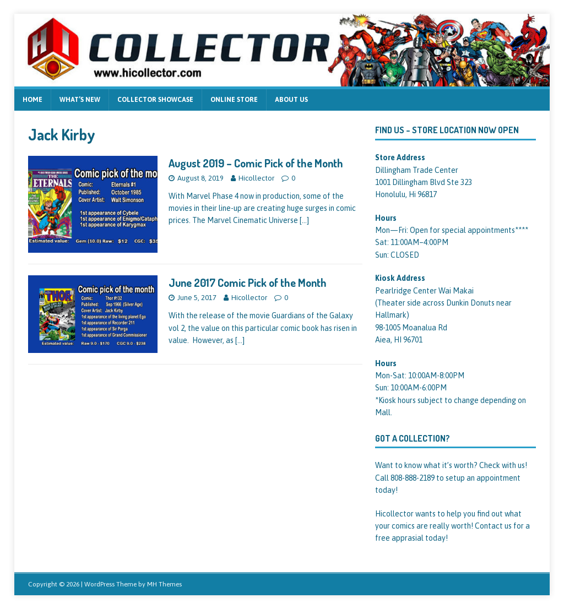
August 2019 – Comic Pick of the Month (256, 163)
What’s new (79, 100)
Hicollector (256, 178)
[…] (304, 220)
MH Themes (164, 584)
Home (32, 100)
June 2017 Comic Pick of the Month (248, 282)
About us (291, 100)
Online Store (234, 100)
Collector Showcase (155, 100)
